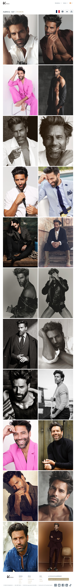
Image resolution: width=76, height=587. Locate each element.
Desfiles (29, 577)
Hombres (20, 579)
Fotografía (30, 581)
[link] (71, 3)
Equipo (40, 579)
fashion (20, 11)
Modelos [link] (57, 3)
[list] (58, 3)
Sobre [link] (64, 3)
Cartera (40, 577)
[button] (62, 11)
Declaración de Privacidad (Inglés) (45, 585)
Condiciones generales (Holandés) (30, 585)
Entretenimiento (31, 579)
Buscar (20, 582)
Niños (20, 581)
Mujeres (20, 577)
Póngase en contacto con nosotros (59, 579)
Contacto (41, 581)
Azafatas (29, 582)
